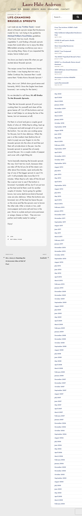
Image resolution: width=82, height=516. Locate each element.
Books (26, 9)
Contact (65, 9)
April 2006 (58, 452)
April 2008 (58, 365)
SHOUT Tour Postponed (63, 51)
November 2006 (60, 427)
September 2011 (60, 222)
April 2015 (58, 152)
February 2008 (60, 372)
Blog (43, 9)
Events (35, 9)
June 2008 (58, 357)
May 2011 (58, 233)
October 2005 (59, 474)
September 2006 (60, 434)
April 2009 (58, 321)
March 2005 (59, 500)
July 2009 (58, 310)
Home (13, 9)
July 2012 (58, 193)
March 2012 (59, 204)
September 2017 (60, 149)
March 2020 (59, 101)
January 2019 (59, 119)
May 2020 (58, 94)
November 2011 (60, 218)
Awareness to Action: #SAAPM (65, 77)
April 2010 (58, 277)
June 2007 (58, 401)
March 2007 (59, 412)
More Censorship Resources (64, 46)
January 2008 (59, 376)
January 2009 (59, 332)
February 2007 (60, 416)
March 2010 (59, 280)
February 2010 (59, 284)
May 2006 (58, 449)
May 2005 (58, 493)
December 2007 (60, 379)
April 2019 (58, 112)
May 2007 (58, 405)
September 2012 (60, 185)
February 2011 (59, 240)
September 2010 (60, 259)
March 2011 (58, 237)
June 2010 (58, 270)
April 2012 (58, 200)
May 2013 (58, 178)
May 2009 (58, 317)
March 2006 (59, 456)
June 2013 (58, 174)
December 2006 (60, 423)
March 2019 (59, 116)
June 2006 (58, 445)
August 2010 (59, 262)
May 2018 (58, 138)
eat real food (16, 239)
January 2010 (59, 288)
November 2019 (60, 109)
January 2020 (59, 105)
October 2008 (59, 343)
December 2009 (60, 291)
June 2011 (58, 229)
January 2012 (59, 211)
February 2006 (60, 460)
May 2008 (58, 361)
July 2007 (58, 398)
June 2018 (58, 134)
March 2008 (59, 368)
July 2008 (58, 354)
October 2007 (59, 387)
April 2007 (58, 409)
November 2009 (60, 295)
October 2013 (59, 160)
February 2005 (60, 504)
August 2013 (59, 167)
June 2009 (58, 313)
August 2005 (59, 482)
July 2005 (58, 485)
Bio (19, 9)
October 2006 (60, 431)
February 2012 (59, 207)
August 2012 (59, 189)
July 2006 (58, 441)
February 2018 (59, 145)
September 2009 (60, 302)
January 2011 (59, 244)
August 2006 (59, 438)
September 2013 (60, 163)
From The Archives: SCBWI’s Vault (66, 27)
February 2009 (60, 328)
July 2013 (58, 171)
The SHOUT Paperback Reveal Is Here (68, 57)
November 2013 (60, 156)
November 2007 (60, 383)
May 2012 (58, 196)
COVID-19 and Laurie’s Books (64, 40)
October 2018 (59, 123)
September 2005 (60, 478)
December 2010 (60, 248)
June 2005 (58, 489)
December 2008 (60, 335)
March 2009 (59, 324)
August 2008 (59, 350)
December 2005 (60, 467)
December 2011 (60, 215)
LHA (11, 236)
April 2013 (58, 182)
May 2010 (58, 273)
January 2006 (59, 464)
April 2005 (58, 496)
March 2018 (59, 141)
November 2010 (60, 251)
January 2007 (59, 420)
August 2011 (59, 226)
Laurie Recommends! (62, 83)
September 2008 (60, 346)
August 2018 (59, 130)
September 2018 (60, 127)
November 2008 (60, 339)
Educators (53, 9)
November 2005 (60, 471)
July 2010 (58, 266)
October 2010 (59, 255)
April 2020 (58, 97)
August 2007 (59, 394)
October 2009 (60, 299)
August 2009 (59, 306)
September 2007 (60, 390)
